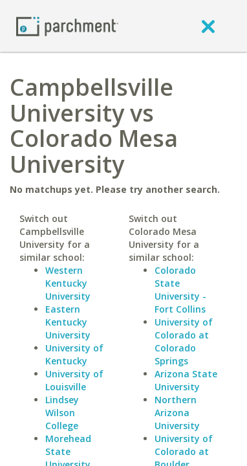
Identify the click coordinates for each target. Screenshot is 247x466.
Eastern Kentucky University (68, 322)
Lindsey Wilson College (62, 413)
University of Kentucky (74, 354)
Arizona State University (186, 380)
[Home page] (67, 25)
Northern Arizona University (177, 413)
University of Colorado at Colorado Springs (184, 341)
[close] (208, 26)
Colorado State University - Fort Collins (180, 289)
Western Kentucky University (68, 283)
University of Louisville (74, 380)
